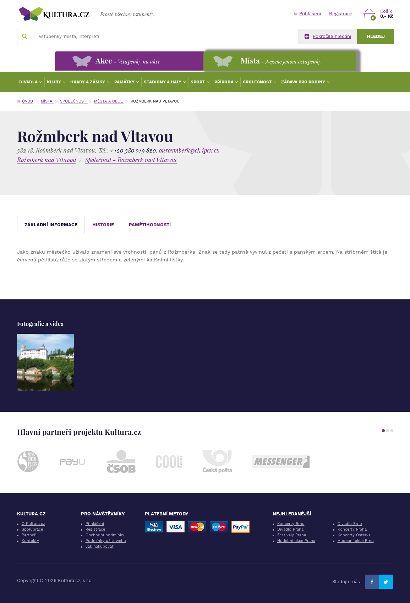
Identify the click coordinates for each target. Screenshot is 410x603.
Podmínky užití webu (106, 540)
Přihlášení (307, 13)
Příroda (224, 81)
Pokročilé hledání (328, 36)
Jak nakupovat (100, 546)
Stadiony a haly (163, 81)
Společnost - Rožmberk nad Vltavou (131, 160)
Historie (103, 224)
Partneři (29, 535)
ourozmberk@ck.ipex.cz (189, 150)
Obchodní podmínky (105, 535)
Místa (47, 101)
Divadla (29, 81)
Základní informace (50, 224)
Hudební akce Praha (296, 540)
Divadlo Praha (290, 529)
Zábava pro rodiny (303, 81)
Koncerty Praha (352, 529)
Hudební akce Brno (356, 540)
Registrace (340, 13)
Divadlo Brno (350, 523)
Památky (125, 81)
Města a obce (109, 101)
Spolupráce (32, 529)
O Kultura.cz (33, 523)
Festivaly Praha (291, 535)
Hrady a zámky (88, 81)
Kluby (54, 81)
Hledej (376, 36)
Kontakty (30, 540)
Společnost (258, 81)
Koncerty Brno (291, 523)
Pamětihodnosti (150, 224)
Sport (198, 81)
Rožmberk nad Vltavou (46, 160)
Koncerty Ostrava (354, 535)
